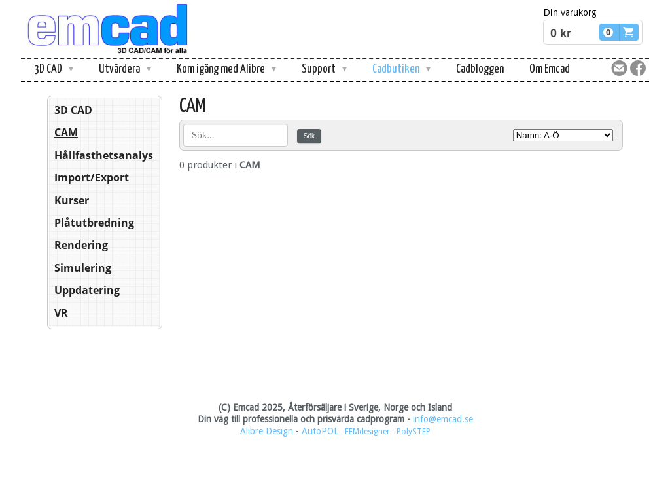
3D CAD (73, 110)
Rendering (81, 245)
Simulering (82, 268)
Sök (309, 135)
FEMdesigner (368, 431)
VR (61, 313)
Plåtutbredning (94, 222)
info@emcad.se (443, 419)
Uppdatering (87, 290)
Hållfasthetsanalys (103, 155)
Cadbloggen (480, 69)
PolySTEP (414, 431)
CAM (66, 132)
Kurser (71, 200)
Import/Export (91, 177)
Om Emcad (549, 69)
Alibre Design (266, 431)
